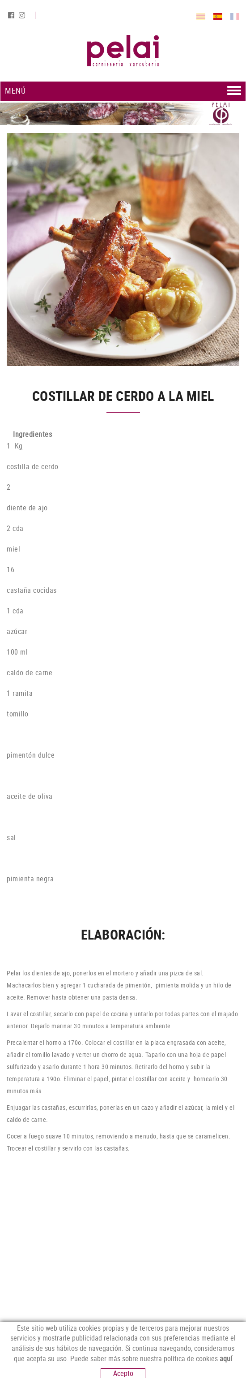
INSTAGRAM (23, 15)
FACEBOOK (12, 15)
